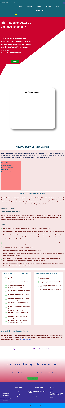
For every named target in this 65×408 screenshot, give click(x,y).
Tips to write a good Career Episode (38, 396)
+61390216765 (4, 2)
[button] (15, 61)
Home (20, 6)
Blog (57, 6)
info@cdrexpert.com (16, 2)
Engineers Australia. (25, 339)
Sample (39, 6)
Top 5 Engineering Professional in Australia (36, 392)
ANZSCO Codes (40, 10)
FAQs (19, 394)
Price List (48, 6)
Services (29, 6)
